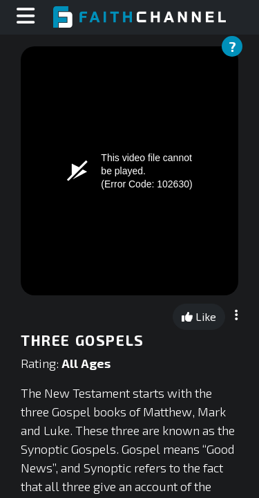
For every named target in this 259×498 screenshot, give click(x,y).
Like (199, 316)
